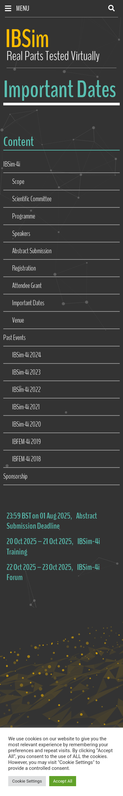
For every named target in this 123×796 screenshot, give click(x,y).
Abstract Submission (31, 251)
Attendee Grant (27, 286)
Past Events (14, 338)
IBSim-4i (11, 164)
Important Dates (28, 303)
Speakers (21, 234)
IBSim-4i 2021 (26, 407)
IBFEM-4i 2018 (26, 459)
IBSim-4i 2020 (26, 424)
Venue (18, 320)
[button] (111, 8)
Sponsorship (15, 476)
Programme (23, 216)
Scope (18, 181)
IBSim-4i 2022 (26, 390)
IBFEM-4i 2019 (26, 442)
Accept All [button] (62, 781)
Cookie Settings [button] (27, 781)
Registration (24, 268)
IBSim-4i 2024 (26, 355)
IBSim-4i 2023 (26, 372)
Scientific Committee (31, 199)
